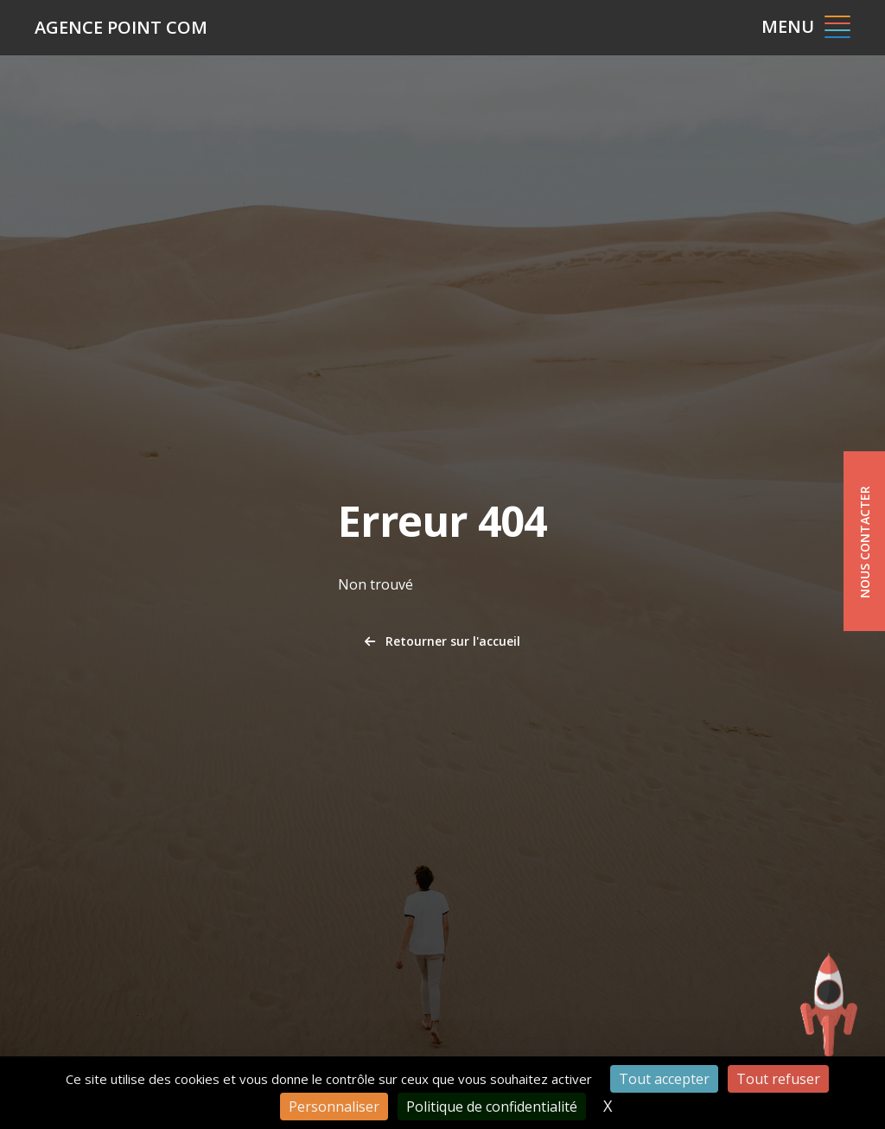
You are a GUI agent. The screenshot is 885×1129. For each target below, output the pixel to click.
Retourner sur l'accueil (442, 641)
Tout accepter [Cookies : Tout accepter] (664, 1078)
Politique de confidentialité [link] (491, 1106)
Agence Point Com (121, 27)
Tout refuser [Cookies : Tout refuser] (778, 1078)
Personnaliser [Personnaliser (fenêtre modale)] (334, 1106)
